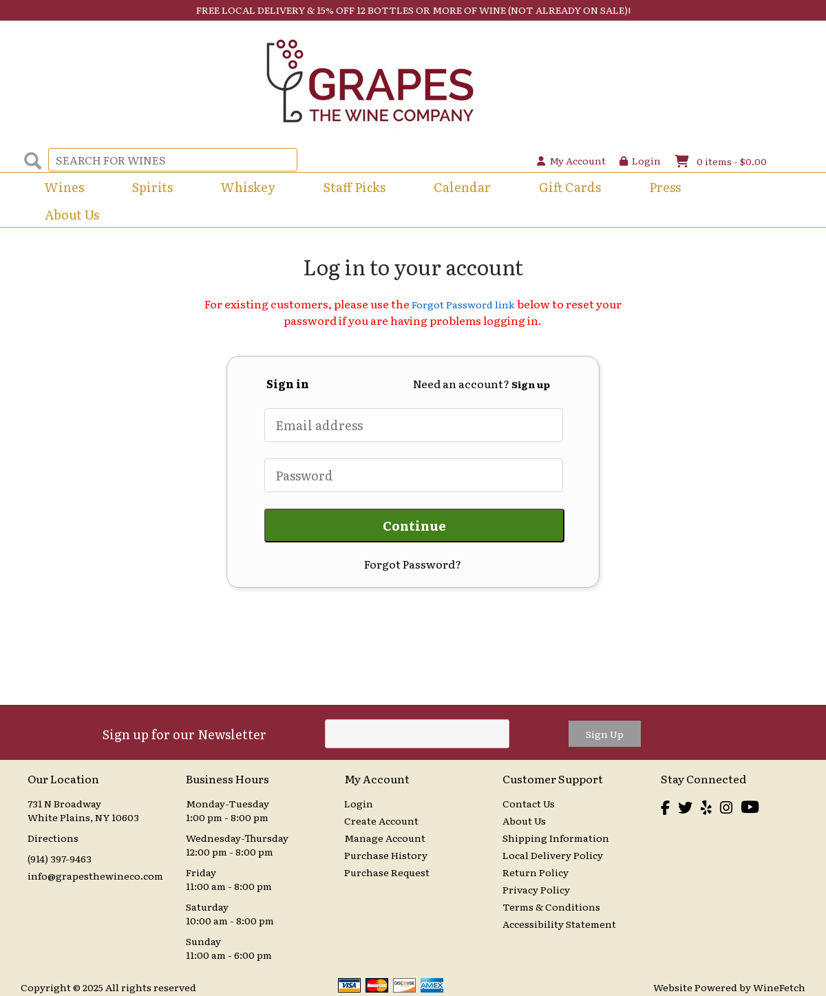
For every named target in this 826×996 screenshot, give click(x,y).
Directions (53, 838)
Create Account (381, 820)
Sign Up (605, 734)
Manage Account (384, 838)
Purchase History (385, 855)
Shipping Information (555, 838)
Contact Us (528, 803)
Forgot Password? (412, 563)
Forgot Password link (463, 304)
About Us (67, 215)
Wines (60, 188)
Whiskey (248, 187)
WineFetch (779, 987)
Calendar (462, 187)
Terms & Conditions (551, 906)
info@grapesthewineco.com (95, 875)
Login (640, 160)
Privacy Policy (536, 889)
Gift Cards (570, 187)
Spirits (148, 188)
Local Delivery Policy (552, 855)
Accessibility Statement (559, 924)
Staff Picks (354, 187)
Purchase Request (387, 872)
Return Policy (535, 872)
